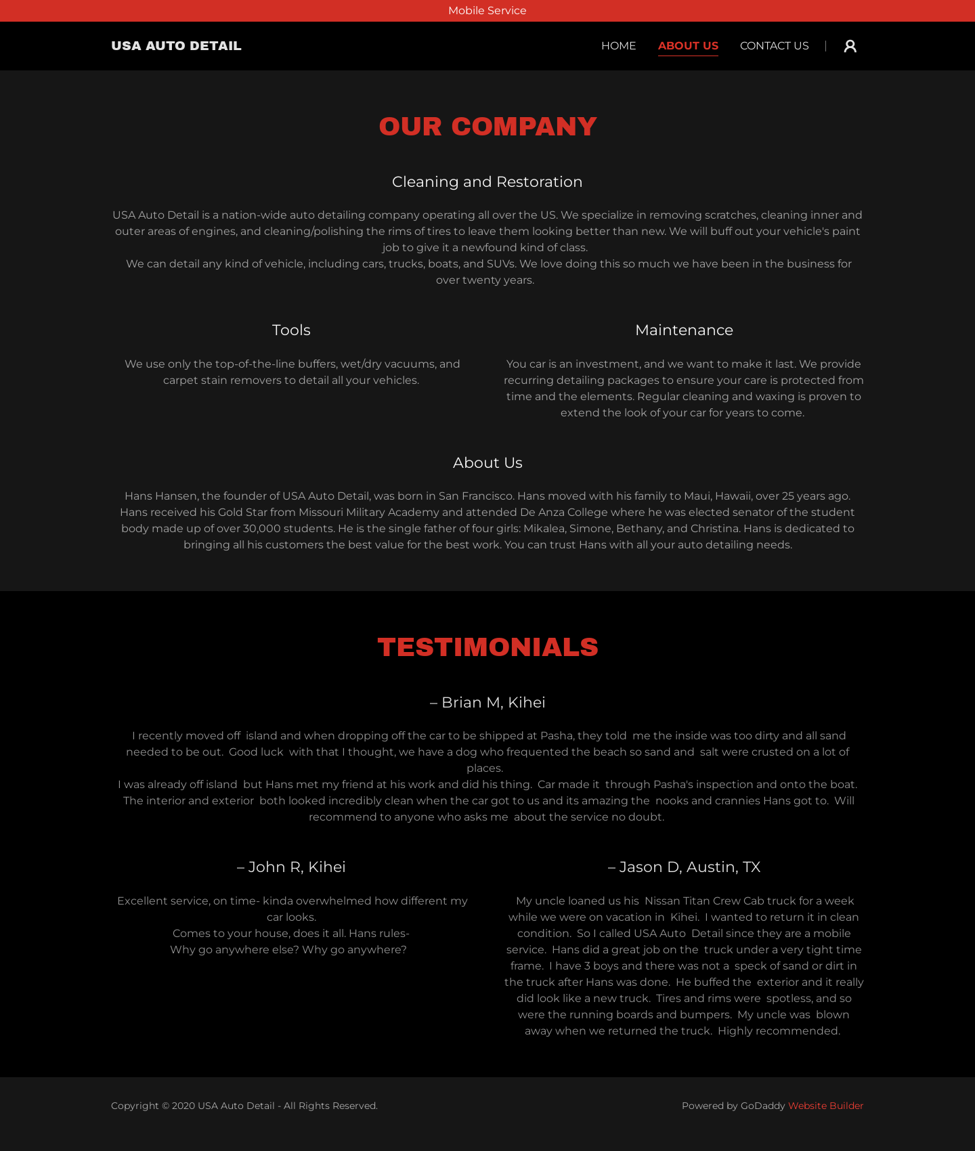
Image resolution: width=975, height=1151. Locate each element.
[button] (176, 46)
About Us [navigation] (688, 45)
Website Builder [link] (826, 1106)
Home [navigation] (618, 45)
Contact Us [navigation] (774, 45)
